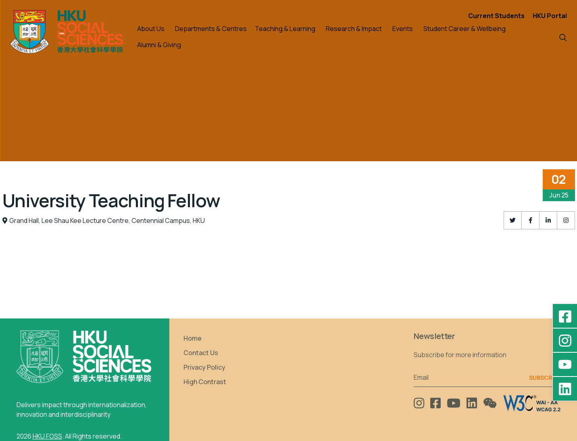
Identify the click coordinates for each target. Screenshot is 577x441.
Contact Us (200, 352)
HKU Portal (550, 15)
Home (192, 338)
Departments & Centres (211, 28)
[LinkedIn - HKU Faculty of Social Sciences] (565, 389)
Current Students (496, 15)
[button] (563, 37)
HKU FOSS (47, 436)
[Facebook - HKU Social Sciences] (565, 316)
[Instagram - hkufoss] (565, 340)
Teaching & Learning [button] (285, 28)
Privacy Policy (204, 367)
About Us (151, 28)
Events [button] (402, 28)
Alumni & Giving (159, 44)
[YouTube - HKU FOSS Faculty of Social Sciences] (565, 364)
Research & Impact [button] (354, 28)
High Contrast (204, 381)
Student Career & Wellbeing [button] (464, 28)
